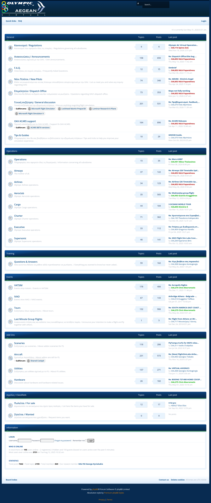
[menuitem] (19, 21)
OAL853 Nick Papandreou (183, 59)
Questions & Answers (25, 261)
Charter (18, 215)
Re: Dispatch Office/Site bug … (182, 56)
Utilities (18, 368)
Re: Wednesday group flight (181, 193)
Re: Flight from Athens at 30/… (183, 319)
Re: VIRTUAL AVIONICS (179, 368)
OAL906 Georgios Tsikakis (182, 356)
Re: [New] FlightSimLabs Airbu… (183, 354)
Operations (11, 151)
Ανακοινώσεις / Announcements (32, 56)
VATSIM (18, 285)
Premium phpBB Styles (114, 492)
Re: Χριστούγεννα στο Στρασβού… (185, 215)
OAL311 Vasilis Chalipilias (182, 345)
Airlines (18, 182)
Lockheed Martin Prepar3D (72, 108)
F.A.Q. (17, 68)
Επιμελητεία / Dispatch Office (30, 91)
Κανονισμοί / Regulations (28, 45)
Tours (17, 307)
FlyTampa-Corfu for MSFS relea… (184, 343)
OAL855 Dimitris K (179, 207)
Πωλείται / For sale (24, 403)
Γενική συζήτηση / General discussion (35, 102)
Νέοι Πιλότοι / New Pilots (28, 79)
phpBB (95, 489)
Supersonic (20, 238)
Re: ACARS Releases (178, 121)
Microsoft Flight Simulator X (29, 113)
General (10, 37)
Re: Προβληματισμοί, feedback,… (184, 102)
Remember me (80, 440)
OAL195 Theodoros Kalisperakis (185, 218)
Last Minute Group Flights (28, 319)
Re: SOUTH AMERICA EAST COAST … (185, 307)
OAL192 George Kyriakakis (90, 464)
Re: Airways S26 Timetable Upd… (184, 170)
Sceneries (19, 343)
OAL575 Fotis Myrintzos (181, 104)
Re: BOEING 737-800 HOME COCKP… (185, 379)
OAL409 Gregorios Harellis (182, 229)
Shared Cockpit (35, 360)
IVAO (17, 296)
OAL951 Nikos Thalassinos (183, 161)
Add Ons (10, 334)
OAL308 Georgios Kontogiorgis (184, 264)
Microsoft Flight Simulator (41, 108)
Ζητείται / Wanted (24, 414)
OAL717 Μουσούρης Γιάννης (183, 321)
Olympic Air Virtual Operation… (183, 45)
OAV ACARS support (25, 121)
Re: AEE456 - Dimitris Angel (181, 79)
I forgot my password (62, 440)
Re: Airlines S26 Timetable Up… (183, 181)
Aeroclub (19, 193)
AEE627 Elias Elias (178, 405)
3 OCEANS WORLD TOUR (180, 204)
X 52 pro (172, 403)
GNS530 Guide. (175, 135)
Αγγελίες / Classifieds (16, 394)
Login (12, 437)
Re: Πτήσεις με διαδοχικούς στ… (184, 226)
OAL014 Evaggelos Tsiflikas (182, 299)
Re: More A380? (176, 159)
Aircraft (18, 354)
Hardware (19, 379)
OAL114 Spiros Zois (180, 47)
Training (10, 253)
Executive (19, 227)
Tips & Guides (21, 135)
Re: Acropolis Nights (178, 285)
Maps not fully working (179, 90)
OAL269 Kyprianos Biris (181, 240)
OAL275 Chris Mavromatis (183, 287)
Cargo (17, 204)
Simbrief (172, 67)
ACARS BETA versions (38, 127)
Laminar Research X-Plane (102, 108)
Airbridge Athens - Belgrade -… (183, 296)
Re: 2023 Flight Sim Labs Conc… (183, 238)
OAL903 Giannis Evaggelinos (184, 195)
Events (9, 277)
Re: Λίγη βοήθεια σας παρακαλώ (184, 261)
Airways (18, 170)
